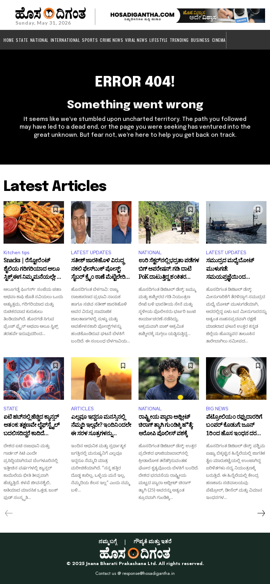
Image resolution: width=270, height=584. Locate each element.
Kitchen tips (16, 253)
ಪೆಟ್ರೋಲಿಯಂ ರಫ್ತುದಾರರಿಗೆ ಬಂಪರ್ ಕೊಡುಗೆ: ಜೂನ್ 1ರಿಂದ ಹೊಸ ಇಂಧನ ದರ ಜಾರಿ (234, 426)
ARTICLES (82, 409)
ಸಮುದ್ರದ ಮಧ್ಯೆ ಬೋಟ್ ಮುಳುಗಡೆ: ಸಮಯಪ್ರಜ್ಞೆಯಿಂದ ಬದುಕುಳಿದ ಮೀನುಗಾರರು (231, 270)
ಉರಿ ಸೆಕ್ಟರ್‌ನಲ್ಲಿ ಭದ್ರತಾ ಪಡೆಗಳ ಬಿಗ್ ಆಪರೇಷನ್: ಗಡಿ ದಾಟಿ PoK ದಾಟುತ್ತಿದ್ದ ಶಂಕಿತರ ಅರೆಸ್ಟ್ (169, 270)
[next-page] (260, 513)
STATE (11, 409)
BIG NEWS (217, 409)
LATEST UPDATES (91, 253)
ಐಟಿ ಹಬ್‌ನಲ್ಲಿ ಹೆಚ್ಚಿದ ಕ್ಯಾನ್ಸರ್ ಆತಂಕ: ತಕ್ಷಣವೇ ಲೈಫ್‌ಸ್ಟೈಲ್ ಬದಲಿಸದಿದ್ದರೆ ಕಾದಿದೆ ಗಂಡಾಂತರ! (31, 426)
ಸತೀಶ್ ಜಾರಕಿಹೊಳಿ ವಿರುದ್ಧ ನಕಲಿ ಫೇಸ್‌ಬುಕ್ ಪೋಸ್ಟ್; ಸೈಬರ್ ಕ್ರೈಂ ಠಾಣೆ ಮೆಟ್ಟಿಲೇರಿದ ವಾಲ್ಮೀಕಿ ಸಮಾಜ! (100, 270)
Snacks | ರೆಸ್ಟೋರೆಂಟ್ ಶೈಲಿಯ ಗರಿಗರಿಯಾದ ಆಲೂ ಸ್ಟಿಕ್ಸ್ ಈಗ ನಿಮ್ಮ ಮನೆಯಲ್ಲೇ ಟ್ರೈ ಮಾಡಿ (33, 270)
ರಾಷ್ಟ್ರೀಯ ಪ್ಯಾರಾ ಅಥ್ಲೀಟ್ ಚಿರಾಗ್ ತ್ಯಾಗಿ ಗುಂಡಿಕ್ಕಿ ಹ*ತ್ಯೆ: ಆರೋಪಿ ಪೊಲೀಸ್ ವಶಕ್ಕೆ (166, 426)
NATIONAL (150, 253)
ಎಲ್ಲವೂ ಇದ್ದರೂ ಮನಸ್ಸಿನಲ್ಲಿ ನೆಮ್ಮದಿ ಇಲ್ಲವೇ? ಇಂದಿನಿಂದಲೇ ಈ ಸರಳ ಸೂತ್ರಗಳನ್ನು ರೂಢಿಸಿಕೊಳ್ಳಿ (101, 426)
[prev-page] (9, 513)
